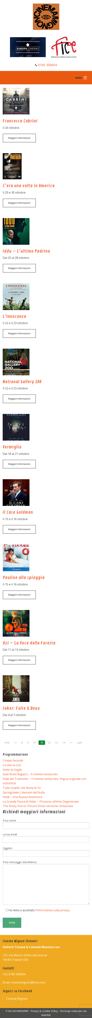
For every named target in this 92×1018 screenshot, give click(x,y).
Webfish (46, 1015)
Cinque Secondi (13, 760)
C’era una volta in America (29, 185)
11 (41, 742)
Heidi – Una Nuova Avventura (22, 797)
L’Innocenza (14, 316)
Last (79, 742)
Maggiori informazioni (19, 138)
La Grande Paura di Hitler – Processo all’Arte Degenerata (41, 801)
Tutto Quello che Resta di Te (22, 788)
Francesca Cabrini (20, 121)
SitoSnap (65, 1011)
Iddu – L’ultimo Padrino (26, 251)
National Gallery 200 (22, 381)
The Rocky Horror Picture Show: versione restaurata (38, 806)
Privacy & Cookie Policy (44, 1011)
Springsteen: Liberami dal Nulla (24, 792)
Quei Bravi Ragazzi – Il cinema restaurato (30, 774)
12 (49, 742)
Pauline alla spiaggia (24, 577)
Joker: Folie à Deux (21, 708)
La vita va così (12, 765)
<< (15, 742)
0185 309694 (47, 65)
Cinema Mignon (17, 999)
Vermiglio (12, 447)
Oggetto (46, 852)
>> (71, 742)
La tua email (46, 838)
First (6, 742)
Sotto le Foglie (12, 770)
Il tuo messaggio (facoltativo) (46, 882)
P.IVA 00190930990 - (18, 1011)
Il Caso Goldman (18, 512)
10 (34, 742)
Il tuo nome (46, 824)
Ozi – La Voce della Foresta (29, 643)
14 (63, 742)
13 (56, 742)
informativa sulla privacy (53, 910)
